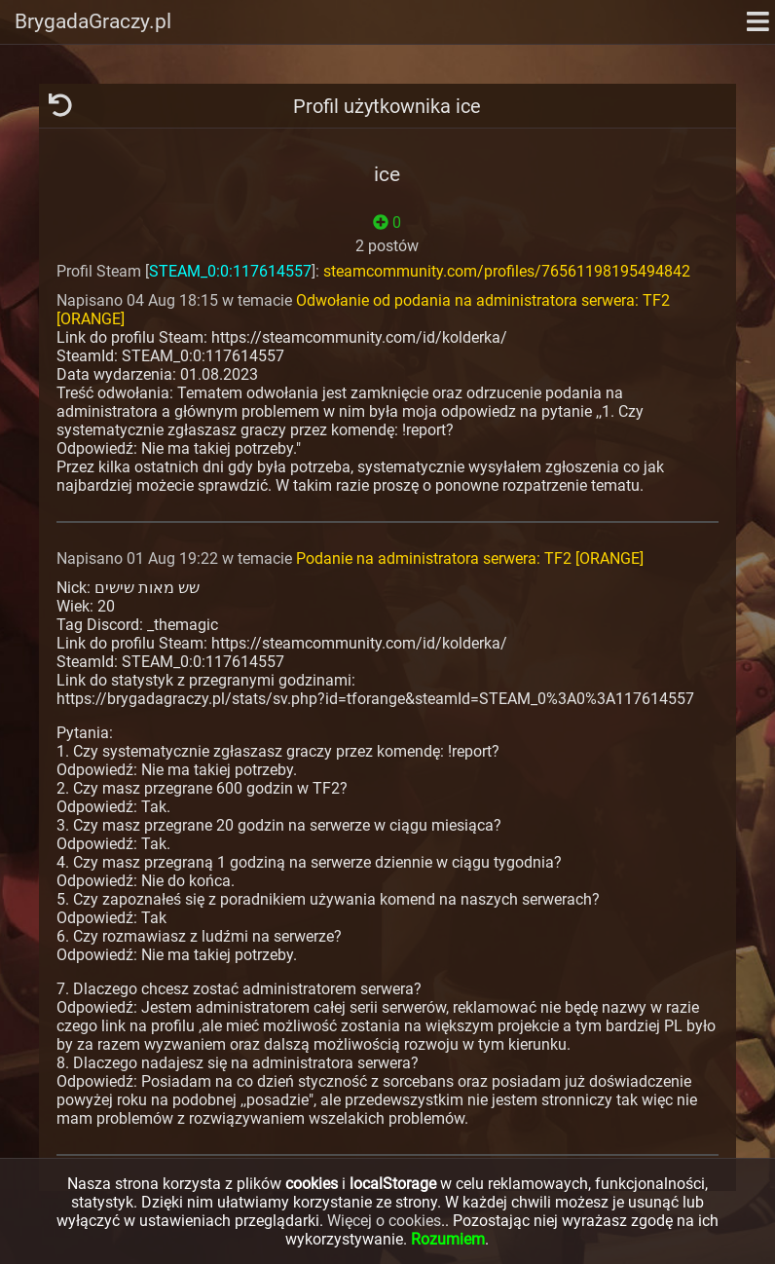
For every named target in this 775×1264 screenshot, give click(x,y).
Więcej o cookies (384, 1220)
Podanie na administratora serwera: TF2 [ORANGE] (470, 558)
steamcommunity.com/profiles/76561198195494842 (506, 271)
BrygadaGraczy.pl (93, 21)
